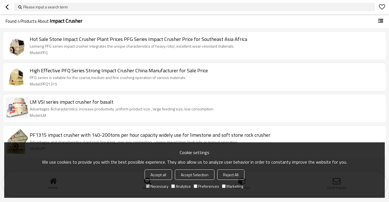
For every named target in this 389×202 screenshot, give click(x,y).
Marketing (232, 186)
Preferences (206, 186)
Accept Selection (195, 175)
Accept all (158, 175)
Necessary (157, 186)
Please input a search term (45, 7)
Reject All (231, 175)
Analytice (181, 186)
